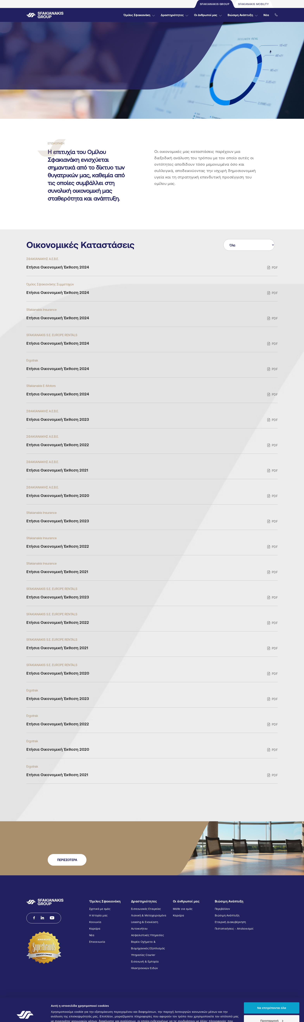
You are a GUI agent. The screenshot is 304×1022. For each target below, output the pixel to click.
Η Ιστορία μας (98, 915)
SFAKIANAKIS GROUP (214, 4)
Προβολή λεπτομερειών (67, 1014)
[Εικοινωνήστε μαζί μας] (276, 15)
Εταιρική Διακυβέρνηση (230, 922)
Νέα (266, 15)
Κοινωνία (95, 922)
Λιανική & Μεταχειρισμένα (148, 915)
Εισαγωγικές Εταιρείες (146, 908)
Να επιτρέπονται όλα (271, 986)
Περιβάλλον (222, 908)
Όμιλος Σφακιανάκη (139, 15)
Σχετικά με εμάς (99, 908)
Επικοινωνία (97, 941)
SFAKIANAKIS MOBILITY (253, 4)
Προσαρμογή (271, 998)
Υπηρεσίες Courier (143, 955)
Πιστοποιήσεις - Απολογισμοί (234, 928)
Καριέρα (94, 928)
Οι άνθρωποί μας (208, 15)
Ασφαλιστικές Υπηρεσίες (147, 935)
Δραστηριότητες (174, 15)
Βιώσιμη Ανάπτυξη (243, 15)
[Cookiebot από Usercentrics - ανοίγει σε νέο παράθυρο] (25, 1014)
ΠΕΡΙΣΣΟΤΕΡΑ (67, 860)
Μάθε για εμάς (182, 908)
